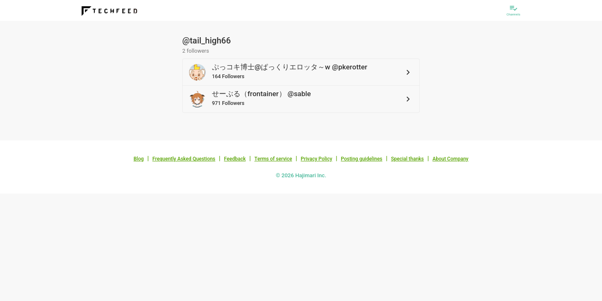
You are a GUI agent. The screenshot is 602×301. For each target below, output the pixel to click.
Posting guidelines (361, 159)
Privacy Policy (316, 159)
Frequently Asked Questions (183, 159)
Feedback (235, 159)
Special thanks (407, 159)
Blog (139, 159)
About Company (450, 159)
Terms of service (273, 159)
